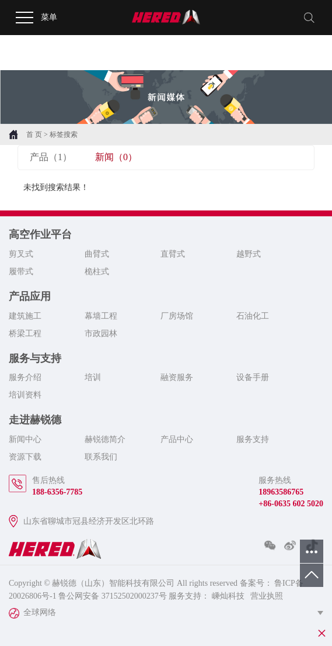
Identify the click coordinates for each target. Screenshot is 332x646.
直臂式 (172, 254)
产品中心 (176, 439)
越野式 (248, 254)
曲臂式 (97, 254)
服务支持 (252, 439)
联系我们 (101, 456)
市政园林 (101, 333)
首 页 (34, 134)
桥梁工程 (25, 333)
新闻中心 (25, 439)
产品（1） (51, 157)
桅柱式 (97, 271)
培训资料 (25, 395)
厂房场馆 (176, 316)
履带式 (21, 271)
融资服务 (176, 377)
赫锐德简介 (105, 439)
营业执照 (266, 596)
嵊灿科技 (226, 596)
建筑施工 (25, 316)
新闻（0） (116, 157)
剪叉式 (21, 254)
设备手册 (252, 377)
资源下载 (25, 456)
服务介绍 (25, 377)
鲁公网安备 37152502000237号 (112, 596)
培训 (93, 377)
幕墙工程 (101, 316)
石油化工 (252, 316)
